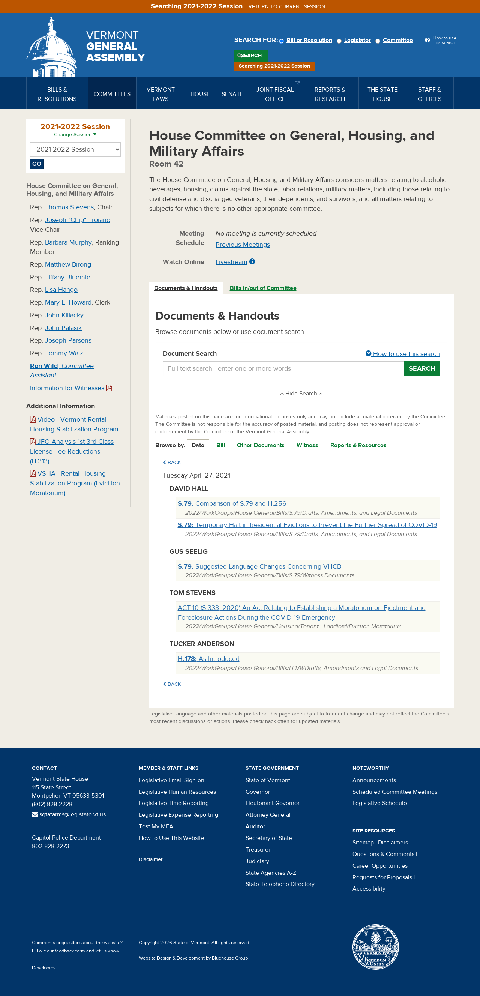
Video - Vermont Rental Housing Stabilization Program (74, 424)
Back (172, 462)
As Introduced (209, 659)
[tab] (186, 288)
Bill (220, 445)
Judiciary (257, 861)
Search (251, 55)
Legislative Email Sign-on (171, 780)
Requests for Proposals (382, 877)
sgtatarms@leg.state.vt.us (69, 814)
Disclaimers (393, 842)
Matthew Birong (68, 264)
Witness (307, 445)
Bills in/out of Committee (263, 288)
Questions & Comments (383, 854)
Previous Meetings (243, 244)
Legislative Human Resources (177, 792)
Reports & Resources (358, 445)
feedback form (70, 951)
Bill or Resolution (306, 40)
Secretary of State (269, 838)
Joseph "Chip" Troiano (77, 220)
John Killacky (64, 315)
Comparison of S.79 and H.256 (232, 503)
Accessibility (369, 888)
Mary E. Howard (68, 302)
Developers (44, 968)
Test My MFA (156, 826)
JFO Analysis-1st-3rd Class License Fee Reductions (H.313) (72, 451)
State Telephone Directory (280, 884)
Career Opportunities (380, 866)
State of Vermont (268, 780)
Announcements (374, 780)
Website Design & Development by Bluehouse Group (193, 958)
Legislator (355, 40)
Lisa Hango (61, 289)
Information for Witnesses (71, 388)
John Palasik (63, 328)
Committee (395, 40)
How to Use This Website (171, 838)
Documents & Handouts (186, 288)
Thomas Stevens (69, 207)
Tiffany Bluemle (67, 277)
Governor (258, 792)
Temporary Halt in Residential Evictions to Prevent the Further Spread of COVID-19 (307, 525)
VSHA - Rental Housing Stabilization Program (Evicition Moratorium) (75, 483)
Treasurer (258, 849)
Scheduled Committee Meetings (394, 792)
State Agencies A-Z (271, 873)
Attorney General (268, 815)
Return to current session (287, 6)
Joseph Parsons (68, 340)
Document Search (302, 354)
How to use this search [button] (403, 354)
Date (198, 445)
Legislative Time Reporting (174, 803)
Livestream (232, 262)
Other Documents (261, 445)
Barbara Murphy (68, 242)
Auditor (255, 826)
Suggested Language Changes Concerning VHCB (259, 566)
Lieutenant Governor (273, 803)
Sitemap (363, 842)
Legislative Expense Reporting (178, 815)
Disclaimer (151, 859)
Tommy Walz (64, 353)
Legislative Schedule (379, 803)
